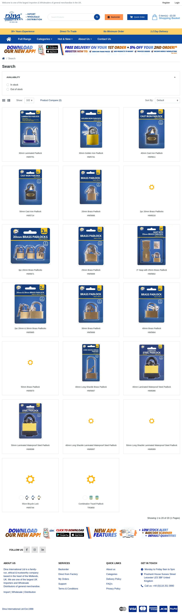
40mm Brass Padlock (151, 328)
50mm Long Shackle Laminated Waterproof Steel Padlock (151, 445)
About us (110, 569)
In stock (14, 85)
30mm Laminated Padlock (30, 153)
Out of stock (16, 89)
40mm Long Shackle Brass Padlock (91, 387)
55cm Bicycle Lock (30, 504)
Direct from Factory (68, 574)
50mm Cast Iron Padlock (30, 211)
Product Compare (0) (50, 100)
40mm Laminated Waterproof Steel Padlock (151, 387)
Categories (111, 574)
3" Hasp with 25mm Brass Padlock (151, 270)
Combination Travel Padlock (91, 504)
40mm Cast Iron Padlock (152, 153)
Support (62, 584)
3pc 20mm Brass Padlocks (30, 270)
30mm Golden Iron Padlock (91, 153)
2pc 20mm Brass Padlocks (152, 211)
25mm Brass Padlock (91, 270)
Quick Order (137, 17)
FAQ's (109, 584)
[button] (44, 39)
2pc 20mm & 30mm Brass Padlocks (30, 328)
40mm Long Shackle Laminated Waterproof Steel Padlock (90, 445)
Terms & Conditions (68, 588)
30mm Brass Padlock (91, 328)
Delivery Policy (113, 579)
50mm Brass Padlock (30, 387)
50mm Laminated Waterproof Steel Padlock (30, 445)
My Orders (63, 579)
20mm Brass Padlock (91, 211)
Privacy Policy (113, 588)
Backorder (114, 17)
